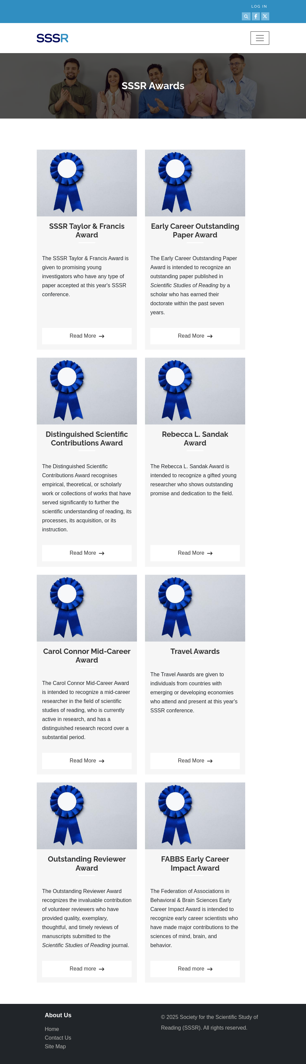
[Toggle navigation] (260, 38)
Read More (86, 336)
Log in (259, 6)
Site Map (55, 1046)
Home (52, 1029)
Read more (86, 969)
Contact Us (58, 1038)
